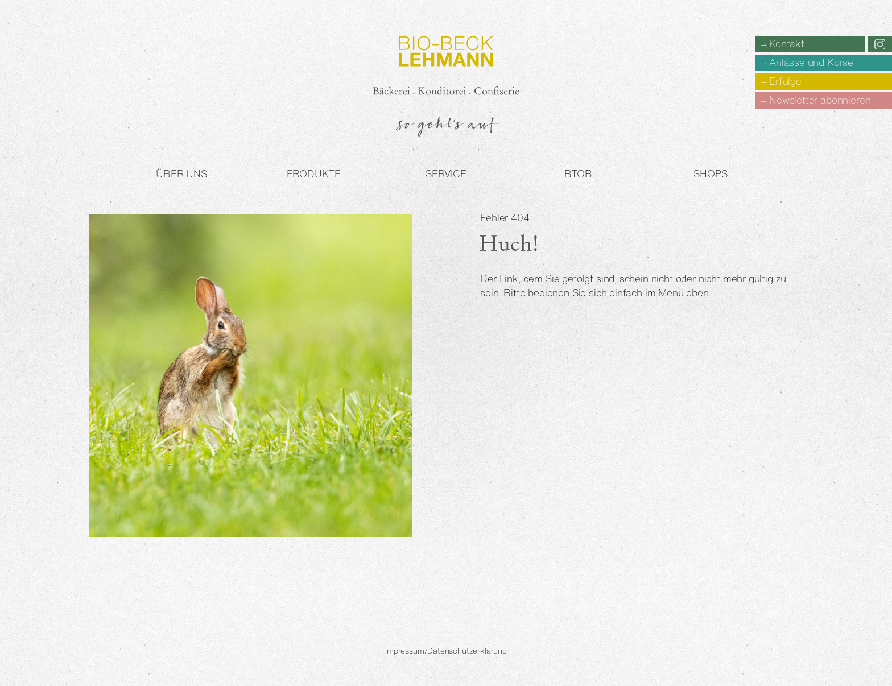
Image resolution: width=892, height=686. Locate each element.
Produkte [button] (314, 174)
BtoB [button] (578, 174)
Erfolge (785, 81)
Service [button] (446, 174)
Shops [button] (710, 174)
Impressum (404, 650)
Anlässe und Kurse (811, 62)
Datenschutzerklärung (467, 650)
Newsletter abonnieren (819, 100)
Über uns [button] (181, 174)
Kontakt (786, 43)
